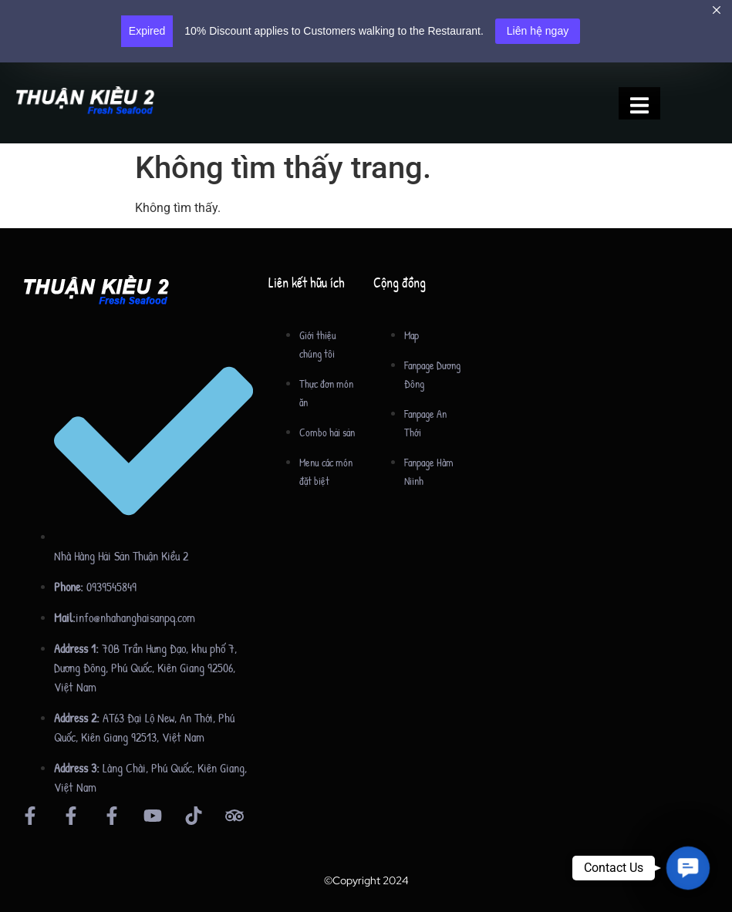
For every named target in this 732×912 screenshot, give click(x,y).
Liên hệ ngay (537, 31)
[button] (688, 868)
